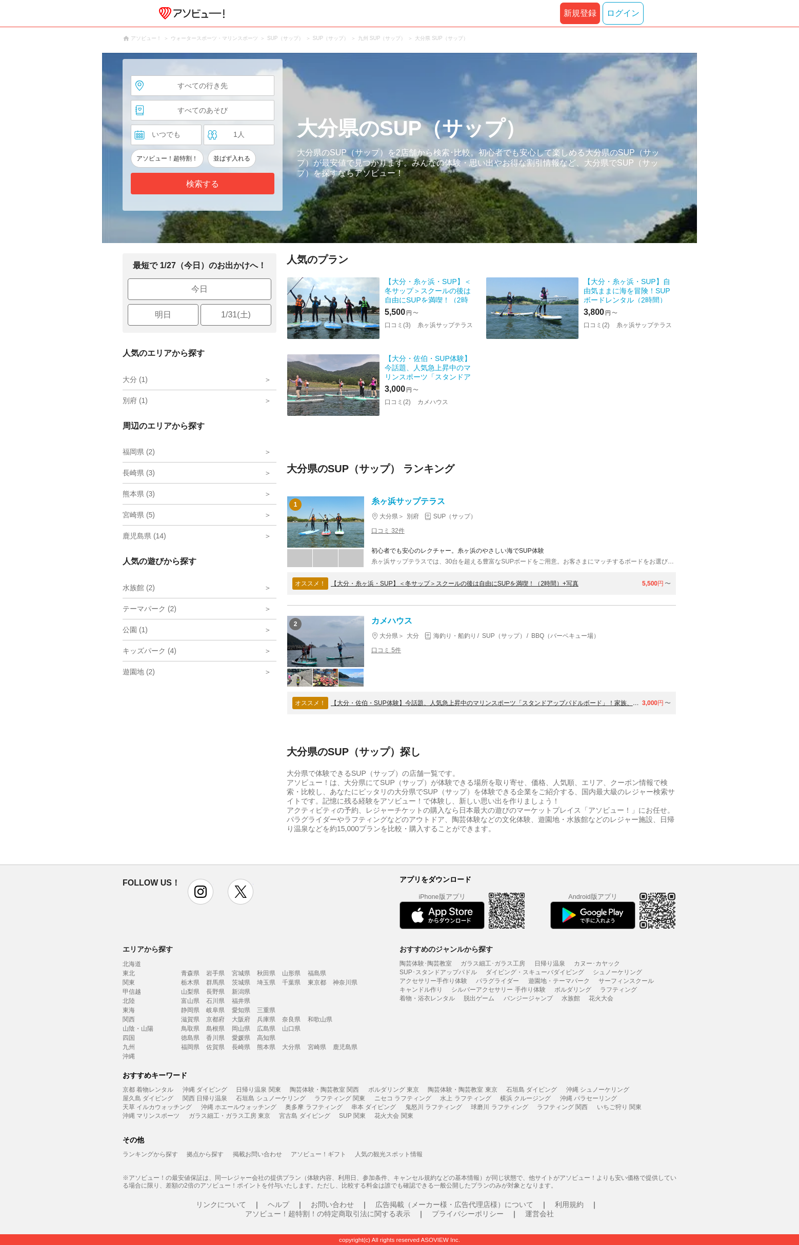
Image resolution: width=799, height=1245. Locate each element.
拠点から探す (205, 1154)
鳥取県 (190, 1028)
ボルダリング (572, 989)
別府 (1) (135, 400)
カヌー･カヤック (597, 963)
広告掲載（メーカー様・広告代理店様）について (454, 1204)
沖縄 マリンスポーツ (151, 1115)
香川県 (215, 1037)
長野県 (215, 991)
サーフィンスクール (626, 981)
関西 (129, 1019)
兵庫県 (266, 1019)
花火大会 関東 (393, 1115)
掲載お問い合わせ (257, 1154)
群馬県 (215, 982)
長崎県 (241, 1047)
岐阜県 (215, 1010)
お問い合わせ (332, 1204)
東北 (129, 973)
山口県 (291, 1028)
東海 (129, 1010)
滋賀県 (190, 1019)
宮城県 (241, 973)
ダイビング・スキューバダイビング (535, 972)
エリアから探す (148, 949)
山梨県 (190, 991)
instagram (200, 892)
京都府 (215, 1019)
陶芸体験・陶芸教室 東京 (462, 1089)
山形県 (291, 973)
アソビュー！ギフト (318, 1154)
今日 (199, 289)
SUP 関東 (352, 1115)
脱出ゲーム (479, 998)
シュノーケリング (617, 972)
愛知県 (241, 1010)
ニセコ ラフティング (402, 1098)
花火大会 (601, 998)
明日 (163, 314)
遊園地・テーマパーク (559, 981)
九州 (129, 1047)
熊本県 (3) (139, 494)
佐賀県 (215, 1047)
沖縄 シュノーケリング (597, 1089)
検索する (202, 183)
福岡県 (190, 1047)
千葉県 (291, 982)
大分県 (291, 1047)
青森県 (190, 973)
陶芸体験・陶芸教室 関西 (324, 1089)
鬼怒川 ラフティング (433, 1107)
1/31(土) (236, 314)
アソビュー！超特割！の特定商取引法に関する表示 (327, 1214)
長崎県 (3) (139, 473)
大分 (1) (135, 379)
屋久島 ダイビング (148, 1098)
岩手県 (215, 973)
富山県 (190, 1001)
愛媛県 (241, 1037)
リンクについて (221, 1204)
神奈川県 (345, 982)
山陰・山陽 (138, 1028)
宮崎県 (317, 1047)
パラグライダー (497, 981)
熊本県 (266, 1047)
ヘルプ (278, 1204)
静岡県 (190, 1010)
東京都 (317, 982)
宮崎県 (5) (139, 515)
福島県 (317, 973)
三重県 (266, 1010)
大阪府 (241, 1019)
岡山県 (241, 1028)
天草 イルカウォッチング (157, 1107)
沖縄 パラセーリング (588, 1098)
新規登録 (580, 13)
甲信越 (132, 991)
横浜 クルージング (525, 1098)
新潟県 (241, 991)
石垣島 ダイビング (531, 1089)
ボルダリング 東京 (393, 1089)
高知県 (266, 1037)
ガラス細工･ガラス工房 (493, 963)
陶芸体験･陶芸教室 (426, 963)
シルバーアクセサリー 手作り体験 (498, 989)
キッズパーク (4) (149, 651)
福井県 (241, 1001)
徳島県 (190, 1037)
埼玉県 (266, 982)
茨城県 (241, 982)
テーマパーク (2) (149, 609)
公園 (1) (135, 630)
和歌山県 (320, 1019)
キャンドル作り (421, 989)
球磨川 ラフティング (499, 1107)
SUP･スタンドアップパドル (438, 972)
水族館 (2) (139, 588)
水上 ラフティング (465, 1098)
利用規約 (569, 1204)
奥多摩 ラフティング (313, 1107)
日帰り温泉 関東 (258, 1089)
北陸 (129, 1001)
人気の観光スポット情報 (389, 1154)
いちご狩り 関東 (619, 1107)
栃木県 (190, 982)
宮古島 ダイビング (304, 1115)
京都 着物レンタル (148, 1089)
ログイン (623, 13)
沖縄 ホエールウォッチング (238, 1107)
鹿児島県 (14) (144, 536)
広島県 (266, 1028)
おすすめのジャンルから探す (446, 949)
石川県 (215, 1001)
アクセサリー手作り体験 (433, 981)
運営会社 (539, 1214)
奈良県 (291, 1019)
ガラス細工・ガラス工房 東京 (229, 1115)
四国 (129, 1037)
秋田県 (266, 973)
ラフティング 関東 (339, 1098)
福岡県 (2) (139, 452)
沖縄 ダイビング (205, 1089)
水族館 (571, 998)
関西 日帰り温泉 (205, 1098)
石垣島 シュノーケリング (270, 1098)
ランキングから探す (150, 1154)
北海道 (132, 964)
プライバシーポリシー (468, 1214)
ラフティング (618, 989)
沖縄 (129, 1056)
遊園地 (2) (139, 672)
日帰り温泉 (549, 963)
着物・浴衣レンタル (427, 998)
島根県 (215, 1028)
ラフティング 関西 (562, 1107)
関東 (129, 982)
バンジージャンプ (528, 998)
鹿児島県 (345, 1047)
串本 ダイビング (373, 1107)
